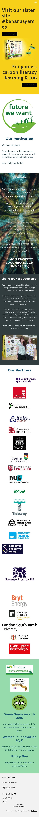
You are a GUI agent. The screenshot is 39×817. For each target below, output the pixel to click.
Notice (21, 804)
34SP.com (34, 811)
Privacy (18, 804)
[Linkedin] (6, 794)
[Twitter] (6, 798)
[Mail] (9, 794)
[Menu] (35, 2)
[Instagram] (15, 794)
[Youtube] (12, 794)
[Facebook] (3, 794)
